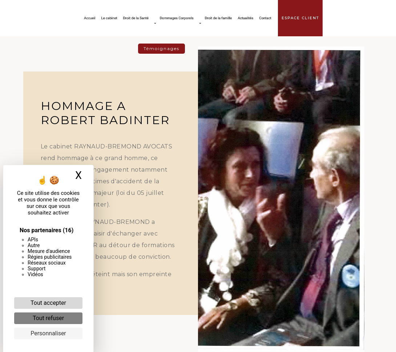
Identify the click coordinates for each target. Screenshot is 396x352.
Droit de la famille (218, 18)
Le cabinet (109, 18)
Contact (265, 18)
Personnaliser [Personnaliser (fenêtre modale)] (48, 333)
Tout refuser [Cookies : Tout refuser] (48, 318)
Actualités (245, 18)
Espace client (300, 18)
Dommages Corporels (177, 18)
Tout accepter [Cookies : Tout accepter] (48, 302)
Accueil (89, 18)
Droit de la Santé (136, 18)
